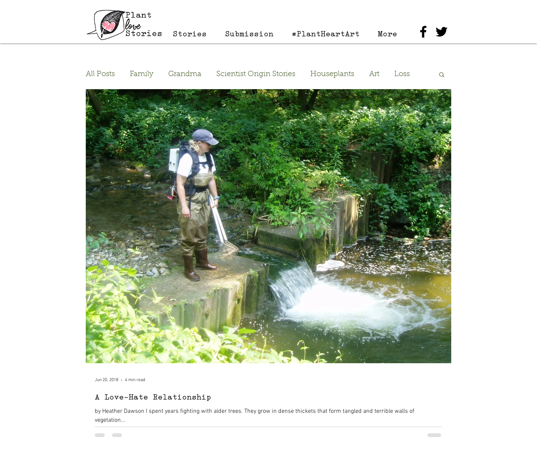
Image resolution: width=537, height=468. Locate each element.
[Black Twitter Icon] (441, 32)
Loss (402, 74)
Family (141, 74)
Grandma (184, 74)
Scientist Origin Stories (255, 74)
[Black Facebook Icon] (423, 32)
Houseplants (332, 74)
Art (374, 74)
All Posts (100, 74)
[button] (441, 75)
